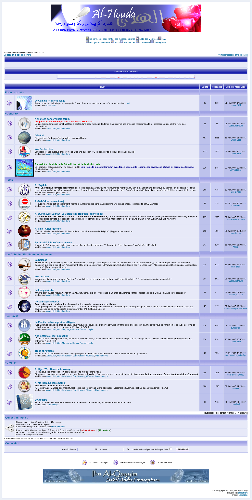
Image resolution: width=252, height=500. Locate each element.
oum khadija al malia (236, 219)
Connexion (144, 42)
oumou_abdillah (236, 295)
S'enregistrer (160, 42)
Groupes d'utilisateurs (99, 42)
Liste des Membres (148, 39)
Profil (117, 42)
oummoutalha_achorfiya (235, 355)
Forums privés (14, 92)
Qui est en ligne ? (17, 417)
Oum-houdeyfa (63, 128)
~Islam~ (10, 180)
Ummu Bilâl (50, 105)
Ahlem (235, 247)
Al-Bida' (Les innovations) (49, 201)
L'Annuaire (41, 399)
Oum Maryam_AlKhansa (68, 329)
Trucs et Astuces (44, 351)
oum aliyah (235, 328)
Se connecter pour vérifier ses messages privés (112, 39)
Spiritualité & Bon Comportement (53, 242)
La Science (41, 260)
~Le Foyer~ (12, 316)
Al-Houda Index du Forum (17, 55)
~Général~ (12, 113)
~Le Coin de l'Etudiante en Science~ (29, 254)
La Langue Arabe (44, 290)
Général (39, 135)
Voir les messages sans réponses (233, 55)
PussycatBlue (242, 495)
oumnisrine (236, 206)
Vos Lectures (42, 276)
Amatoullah (51, 128)
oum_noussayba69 (235, 375)
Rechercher (129, 42)
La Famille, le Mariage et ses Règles (55, 322)
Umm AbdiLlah (58, 427)
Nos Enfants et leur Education (52, 336)
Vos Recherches (44, 149)
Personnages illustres (47, 301)
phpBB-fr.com (242, 493)
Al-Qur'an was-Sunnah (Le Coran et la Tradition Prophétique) (69, 213)
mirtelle (236, 388)
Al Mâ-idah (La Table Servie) (50, 383)
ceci (128, 103)
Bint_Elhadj (236, 192)
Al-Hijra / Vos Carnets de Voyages (53, 369)
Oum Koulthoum (236, 126)
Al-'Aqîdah (41, 185)
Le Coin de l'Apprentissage (50, 100)
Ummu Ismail (235, 170)
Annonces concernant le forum (52, 119)
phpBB (222, 491)
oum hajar (235, 267)
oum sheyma (235, 233)
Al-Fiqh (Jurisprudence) (48, 228)
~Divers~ (11, 363)
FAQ (164, 39)
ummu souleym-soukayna (235, 308)
